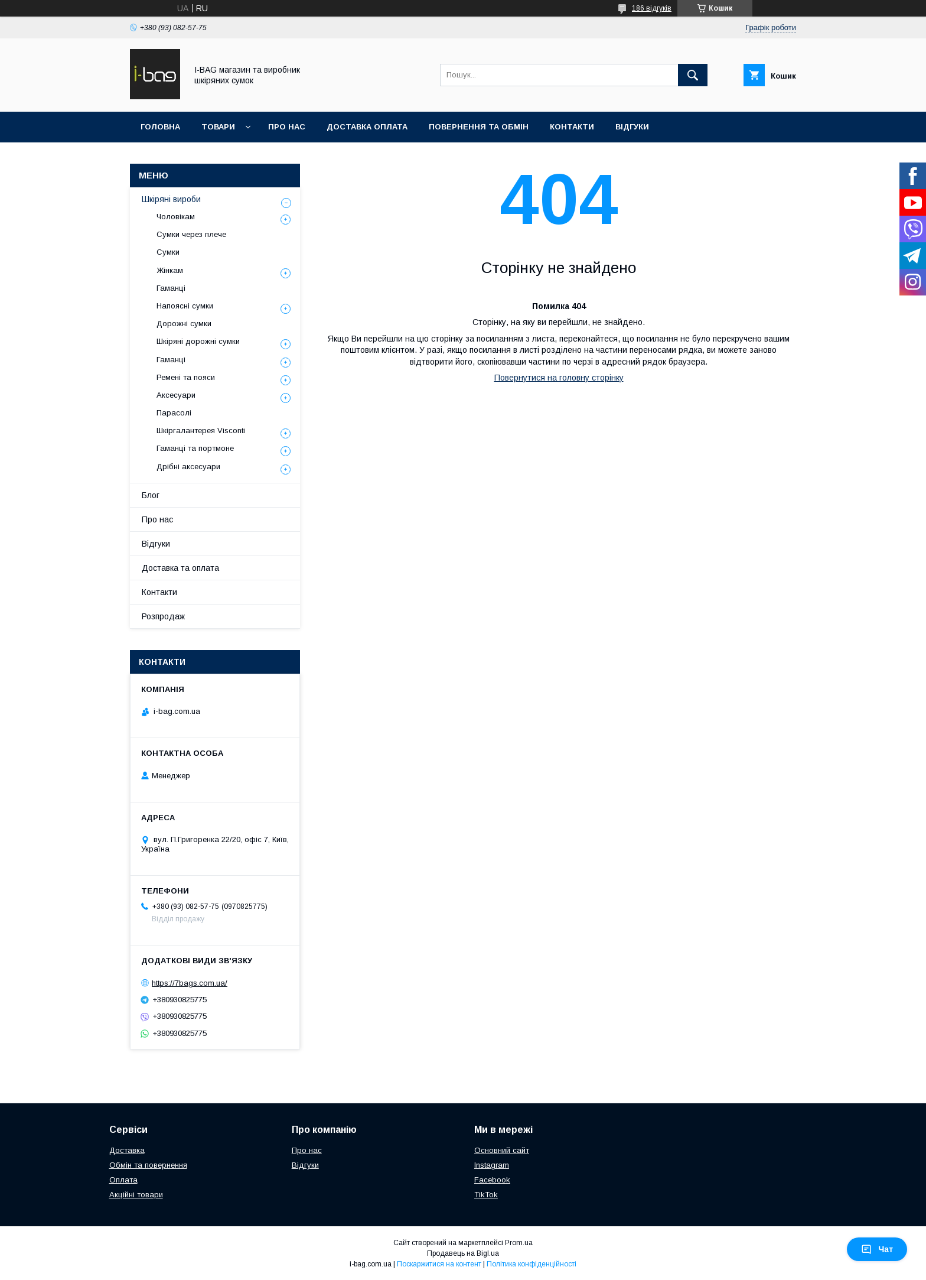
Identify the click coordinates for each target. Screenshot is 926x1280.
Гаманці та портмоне (195, 448)
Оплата (123, 1179)
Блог (150, 495)
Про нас (286, 126)
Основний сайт (501, 1150)
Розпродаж (163, 616)
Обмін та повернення (148, 1165)
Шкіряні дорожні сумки (198, 341)
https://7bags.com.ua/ (189, 983)
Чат (877, 1249)
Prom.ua (519, 1243)
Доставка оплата (367, 126)
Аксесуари (175, 395)
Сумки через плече (191, 234)
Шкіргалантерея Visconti (200, 430)
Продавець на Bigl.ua (463, 1253)
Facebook (492, 1179)
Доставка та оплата (180, 568)
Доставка (127, 1150)
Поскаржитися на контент (439, 1264)
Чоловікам (175, 216)
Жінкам (169, 270)
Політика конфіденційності (531, 1264)
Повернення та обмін (479, 126)
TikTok (486, 1194)
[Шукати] (692, 75)
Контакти (572, 126)
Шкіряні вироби (171, 199)
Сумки (168, 252)
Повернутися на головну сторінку (559, 377)
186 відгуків (651, 8)
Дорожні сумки (183, 323)
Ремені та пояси (185, 377)
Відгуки (632, 126)
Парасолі (173, 412)
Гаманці (170, 288)
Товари (218, 126)
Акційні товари (136, 1194)
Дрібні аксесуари (188, 466)
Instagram (491, 1165)
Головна (160, 126)
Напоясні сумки (184, 305)
